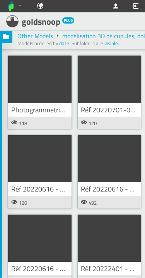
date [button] (64, 43)
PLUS (68, 20)
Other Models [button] (36, 36)
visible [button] (111, 43)
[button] (6, 37)
